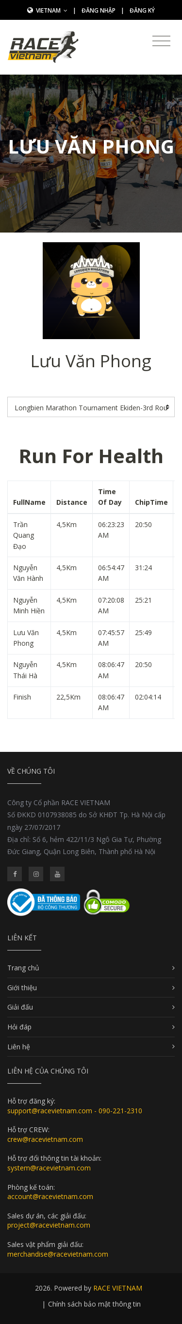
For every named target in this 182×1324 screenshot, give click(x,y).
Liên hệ (18, 1046)
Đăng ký (142, 10)
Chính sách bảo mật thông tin (94, 1303)
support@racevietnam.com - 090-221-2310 (74, 1110)
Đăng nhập (99, 10)
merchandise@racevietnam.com (57, 1254)
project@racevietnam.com (48, 1225)
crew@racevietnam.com (45, 1139)
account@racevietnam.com (50, 1196)
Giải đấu (20, 1007)
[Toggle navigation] (161, 41)
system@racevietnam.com (49, 1167)
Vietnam (51, 10)
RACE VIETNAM (117, 1288)
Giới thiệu (22, 987)
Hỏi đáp (19, 1026)
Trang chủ (23, 967)
